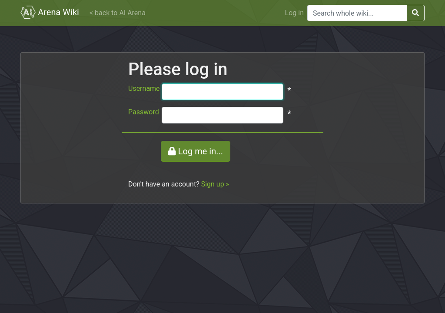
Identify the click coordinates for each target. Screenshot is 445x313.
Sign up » (215, 184)
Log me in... (195, 151)
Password (143, 112)
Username (144, 88)
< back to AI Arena (118, 13)
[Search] (357, 13)
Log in (294, 13)
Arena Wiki (49, 12)
